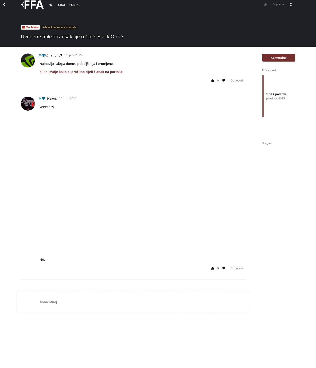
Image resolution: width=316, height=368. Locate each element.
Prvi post (269, 70)
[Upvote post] (213, 80)
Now (266, 143)
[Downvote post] (224, 80)
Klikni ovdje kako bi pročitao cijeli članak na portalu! (81, 71)
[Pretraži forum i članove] (290, 8)
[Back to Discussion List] (8, 8)
